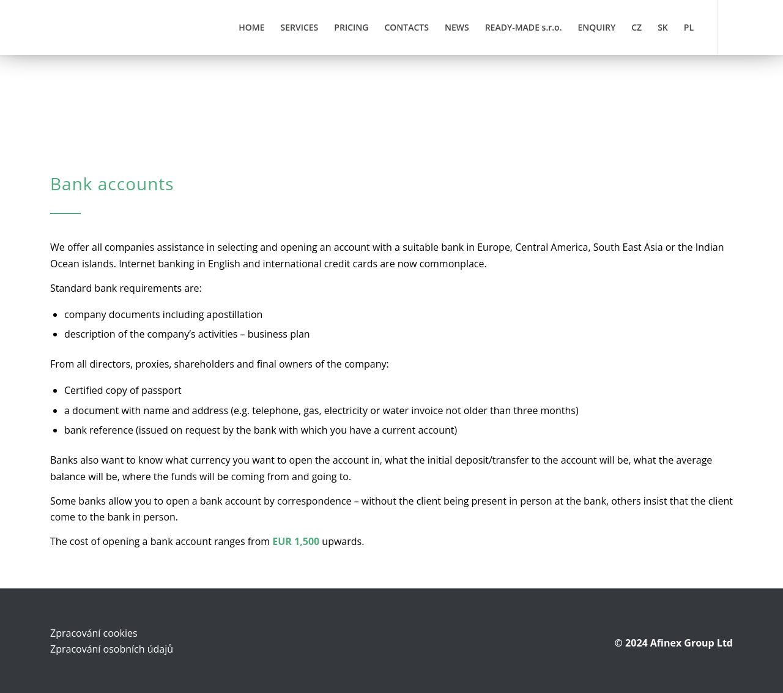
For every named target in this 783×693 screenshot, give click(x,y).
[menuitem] (251, 27)
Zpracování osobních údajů (111, 649)
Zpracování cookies (94, 633)
